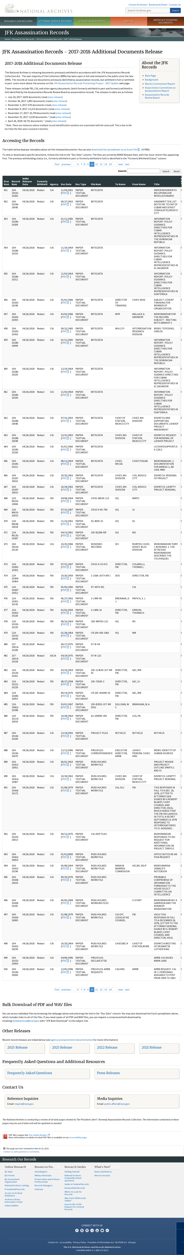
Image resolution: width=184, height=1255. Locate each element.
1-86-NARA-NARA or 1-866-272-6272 (92, 1250)
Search (175, 10)
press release (54, 97)
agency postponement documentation (72, 1039)
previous (66, 164)
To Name (120, 184)
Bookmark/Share (158, 4)
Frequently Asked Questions (29, 1073)
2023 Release (62, 1047)
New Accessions (102, 1175)
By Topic (9, 1171)
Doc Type (80, 184)
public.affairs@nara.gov (117, 1103)
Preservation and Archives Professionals (47, 1180)
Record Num (16, 183)
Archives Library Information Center (14, 1200)
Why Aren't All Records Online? (75, 1199)
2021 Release (152, 1047)
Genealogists (41, 1171)
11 (96, 164)
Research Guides (75, 1166)
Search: (122, 170)
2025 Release (17, 1047)
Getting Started (72, 1171)
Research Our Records (18, 21)
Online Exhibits (12, 1205)
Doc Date (66, 184)
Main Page (150, 75)
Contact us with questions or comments (21, 1151)
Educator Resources (92, 21)
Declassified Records (75, 1188)
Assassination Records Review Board (157, 96)
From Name (139, 184)
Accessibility (66, 1242)
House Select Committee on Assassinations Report (160, 89)
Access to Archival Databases (13, 1194)
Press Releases (108, 1073)
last (127, 164)
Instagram (87, 1230)
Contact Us (175, 4)
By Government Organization (12, 1180)
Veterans (39, 1189)
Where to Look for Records (73, 1193)
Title (156, 184)
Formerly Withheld (42, 183)
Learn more (158, 1249)
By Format (9, 1175)
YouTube (97, 1230)
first (57, 164)
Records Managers (44, 1185)
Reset (177, 171)
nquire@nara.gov (24, 1103)
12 (101, 164)
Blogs (102, 1230)
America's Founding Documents (165, 21)
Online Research (15, 1166)
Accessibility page (78, 1137)
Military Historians (43, 1175)
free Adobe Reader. (39, 1135)
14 (110, 164)
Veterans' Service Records (55, 21)
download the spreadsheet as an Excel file (114, 149)
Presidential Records (15, 1189)
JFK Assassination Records (49, 39)
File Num (96, 184)
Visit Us (128, 21)
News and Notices (103, 1171)
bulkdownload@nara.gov (25, 1020)
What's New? (102, 1166)
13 (105, 164)
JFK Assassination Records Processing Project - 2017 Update (86, 83)
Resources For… (45, 1166)
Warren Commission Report (160, 83)
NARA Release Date (27, 181)
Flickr (107, 1230)
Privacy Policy (79, 1242)
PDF (64, 192)
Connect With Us (92, 1225)
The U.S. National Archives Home (38, 8)
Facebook (77, 1230)
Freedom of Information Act (101, 1242)
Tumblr (92, 1230)
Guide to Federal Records (77, 1184)
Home (7, 39)
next (120, 164)
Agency (54, 184)
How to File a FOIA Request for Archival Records (74, 1207)
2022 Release (107, 1047)
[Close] (180, 1226)
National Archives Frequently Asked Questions (73, 1178)
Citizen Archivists (138, 4)
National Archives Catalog (17, 1185)
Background (151, 79)
